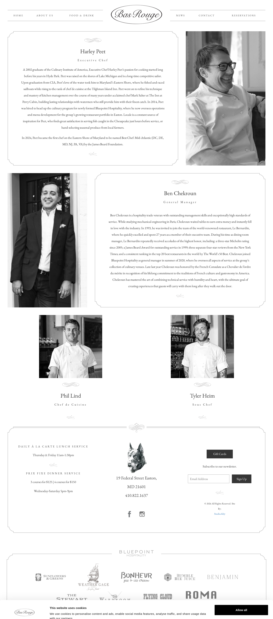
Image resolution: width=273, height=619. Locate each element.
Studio (219, 513)
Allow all (241, 592)
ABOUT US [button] (44, 15)
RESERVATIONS (244, 15)
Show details (58, 611)
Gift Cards (219, 454)
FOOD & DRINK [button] (81, 15)
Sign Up (242, 479)
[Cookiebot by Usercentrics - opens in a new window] (24, 611)
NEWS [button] (180, 15)
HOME (18, 15)
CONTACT (207, 15)
